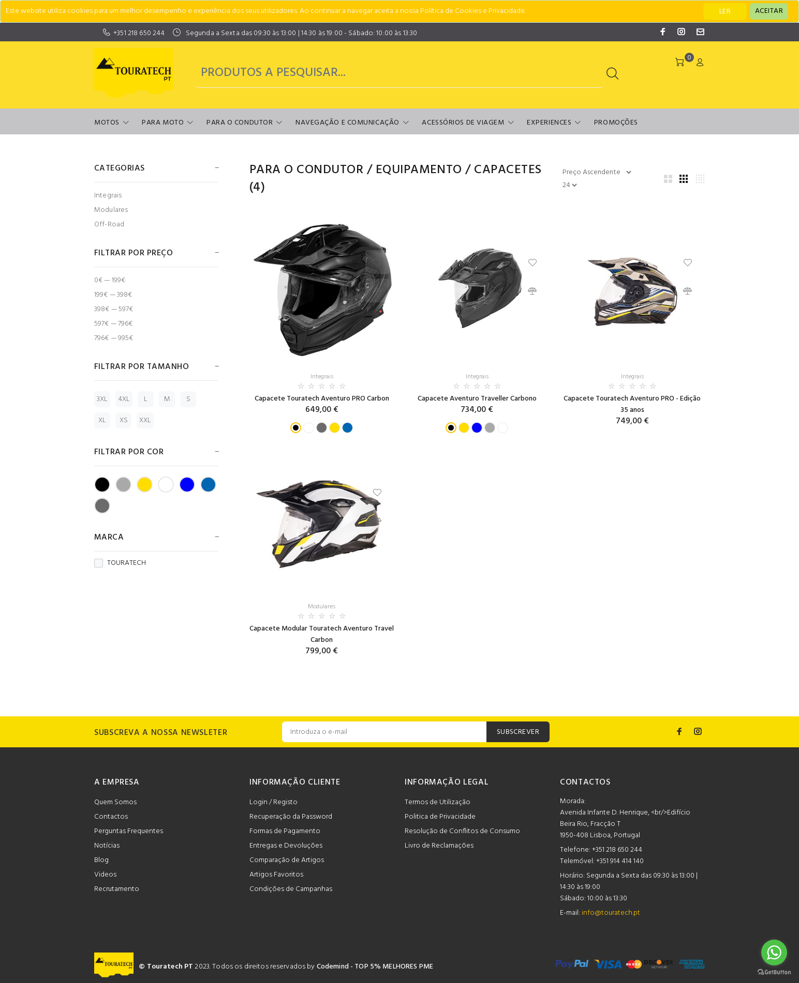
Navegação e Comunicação (347, 123)
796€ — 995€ (114, 337)
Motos (107, 123)
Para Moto (163, 123)
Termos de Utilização (437, 802)
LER (725, 12)
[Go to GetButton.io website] (774, 972)
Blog (101, 860)
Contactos (111, 817)
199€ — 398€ (113, 295)
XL (102, 420)
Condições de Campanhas (290, 889)
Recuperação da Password (290, 817)
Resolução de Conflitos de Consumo (462, 831)
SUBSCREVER (518, 732)
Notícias (107, 846)
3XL (102, 399)
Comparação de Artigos (286, 860)
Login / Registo (273, 802)
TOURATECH (120, 563)
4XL (124, 399)
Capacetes (507, 170)
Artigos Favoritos (276, 875)
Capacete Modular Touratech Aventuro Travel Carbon (321, 634)
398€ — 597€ (114, 309)
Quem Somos (115, 802)
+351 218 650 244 (139, 33)
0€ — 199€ (109, 280)
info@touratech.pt (611, 913)
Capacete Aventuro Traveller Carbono (477, 399)
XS (124, 420)
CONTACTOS (585, 782)
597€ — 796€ (113, 324)
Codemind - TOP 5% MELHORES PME (375, 967)
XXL (145, 420)
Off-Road (109, 224)
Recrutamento (116, 889)
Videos (105, 875)
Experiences (549, 123)
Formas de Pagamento (284, 831)
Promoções (616, 123)
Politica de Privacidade (440, 817)
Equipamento (419, 170)
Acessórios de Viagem (463, 123)
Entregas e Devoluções (285, 846)
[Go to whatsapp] (774, 952)
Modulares (111, 210)
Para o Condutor (239, 123)
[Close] (769, 11)
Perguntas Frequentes (128, 831)
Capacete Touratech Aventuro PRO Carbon (322, 399)
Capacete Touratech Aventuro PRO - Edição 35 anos (632, 404)
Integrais (108, 196)
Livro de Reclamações (439, 846)
